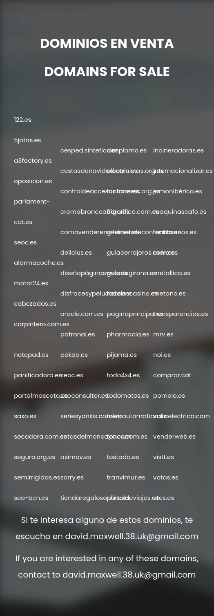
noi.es (162, 354)
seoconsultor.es (84, 395)
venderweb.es (174, 436)
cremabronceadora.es (94, 211)
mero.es (165, 252)
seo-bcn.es (31, 497)
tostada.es (123, 456)
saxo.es (25, 416)
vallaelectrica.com (181, 416)
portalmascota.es (41, 395)
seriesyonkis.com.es (90, 416)
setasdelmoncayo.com (95, 436)
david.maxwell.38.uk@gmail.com (131, 536)
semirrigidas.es (37, 477)
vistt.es (163, 456)
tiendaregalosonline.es (95, 497)
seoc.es (25, 242)
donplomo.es (127, 150)
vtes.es (163, 497)
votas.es (165, 477)
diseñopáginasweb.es (93, 273)
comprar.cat (172, 375)
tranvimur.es (126, 477)
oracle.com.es (81, 313)
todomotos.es (128, 395)
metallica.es (171, 273)
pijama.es (122, 354)
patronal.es (77, 334)
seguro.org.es (34, 456)
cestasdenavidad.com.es (99, 170)
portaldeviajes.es (132, 497)
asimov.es (75, 456)
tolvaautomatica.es (136, 416)
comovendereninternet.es (99, 232)
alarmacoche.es (39, 262)
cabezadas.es (35, 303)
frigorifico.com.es (133, 211)
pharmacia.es (128, 334)
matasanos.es (174, 232)
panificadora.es (38, 375)
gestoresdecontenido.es (144, 232)
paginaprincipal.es (135, 313)
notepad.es (31, 354)
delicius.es (76, 252)
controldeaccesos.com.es (99, 191)
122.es (22, 119)
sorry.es (72, 477)
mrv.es (163, 334)
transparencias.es (180, 313)
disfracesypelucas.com (96, 293)
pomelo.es (169, 395)
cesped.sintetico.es (89, 150)
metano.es (169, 293)
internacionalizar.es (183, 170)
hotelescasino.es (132, 293)
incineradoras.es (178, 150)
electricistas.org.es (135, 170)
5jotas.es (27, 140)
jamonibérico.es (177, 191)
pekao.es (74, 354)
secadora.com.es (40, 436)
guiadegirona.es (131, 273)
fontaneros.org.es (133, 191)
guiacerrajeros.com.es (141, 252)
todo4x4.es (123, 375)
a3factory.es (33, 160)
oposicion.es (33, 181)
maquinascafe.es (179, 211)
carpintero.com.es (41, 324)
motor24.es (31, 283)
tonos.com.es (127, 436)
